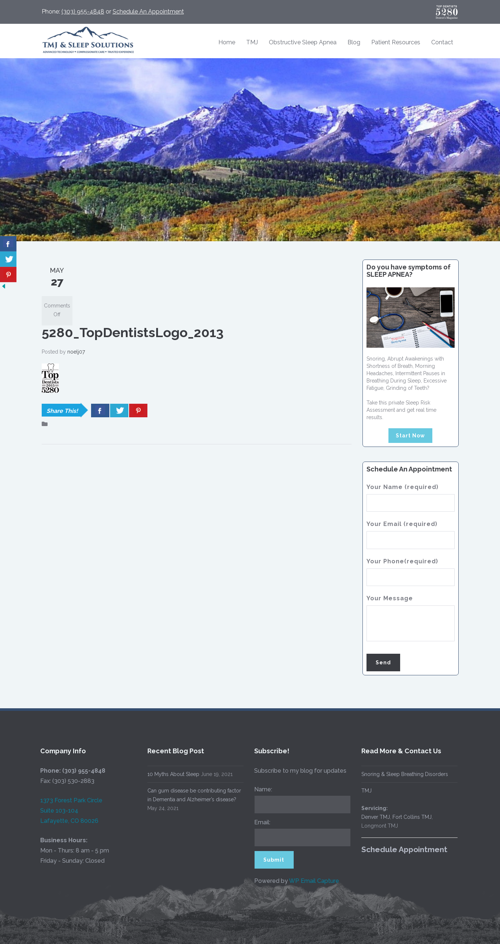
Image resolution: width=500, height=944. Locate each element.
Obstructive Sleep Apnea (303, 42)
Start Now (410, 436)
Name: (258, 789)
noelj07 (76, 352)
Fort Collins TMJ (406, 817)
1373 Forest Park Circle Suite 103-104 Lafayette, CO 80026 (66, 810)
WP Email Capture (308, 880)
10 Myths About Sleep (167, 774)
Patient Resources (395, 42)
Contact (442, 42)
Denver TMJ (370, 817)
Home (226, 42)
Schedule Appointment (398, 849)
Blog (353, 42)
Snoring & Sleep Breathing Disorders (399, 774)
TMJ (252, 42)
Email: (257, 822)
